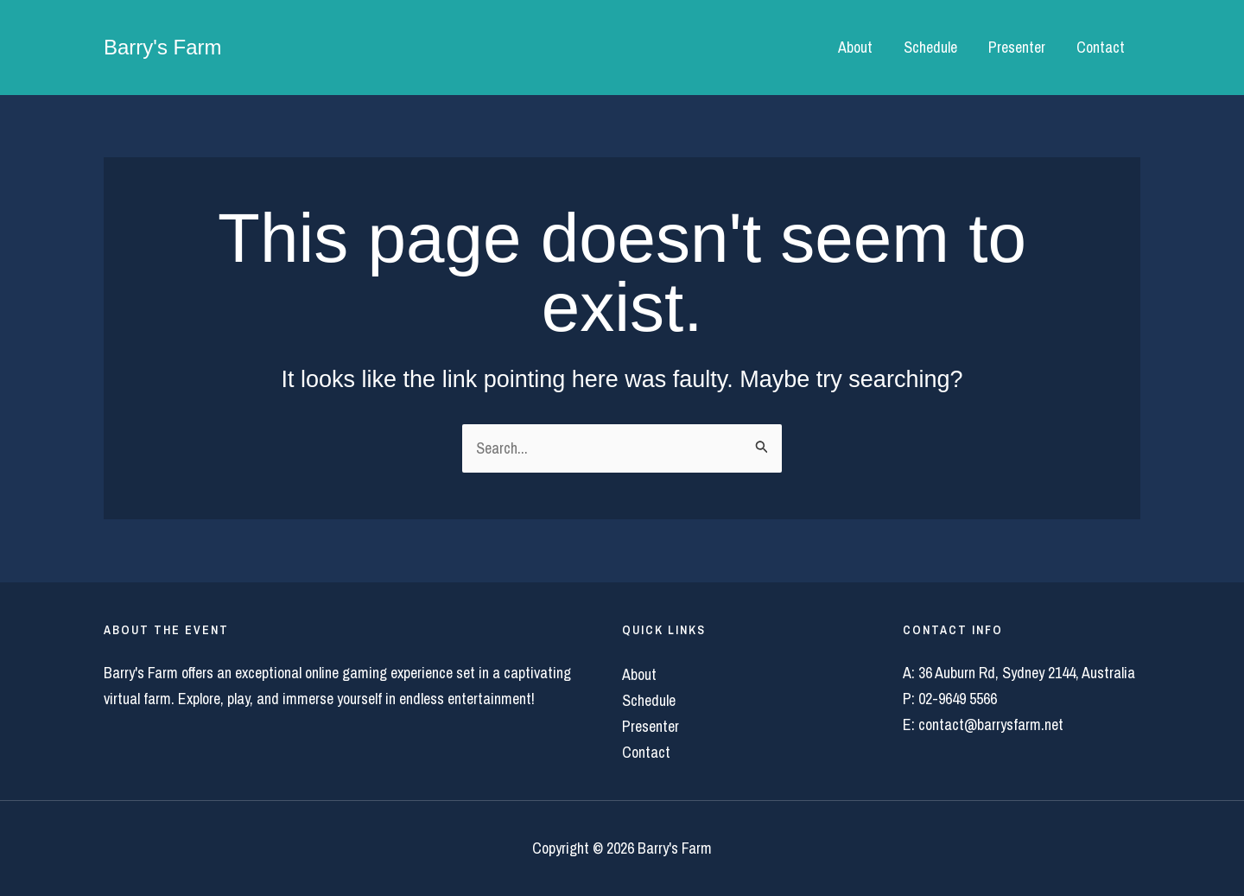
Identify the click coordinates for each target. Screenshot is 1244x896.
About (855, 47)
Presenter (1016, 47)
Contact (1100, 47)
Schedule (930, 47)
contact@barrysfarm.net (990, 724)
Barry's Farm (163, 47)
